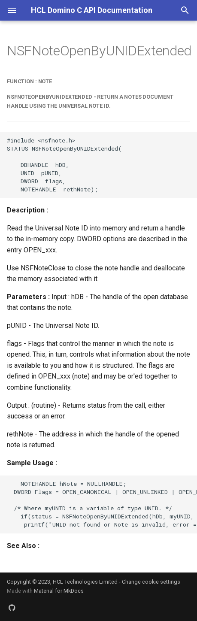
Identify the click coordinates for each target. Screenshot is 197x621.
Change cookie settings (151, 582)
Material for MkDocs (59, 591)
